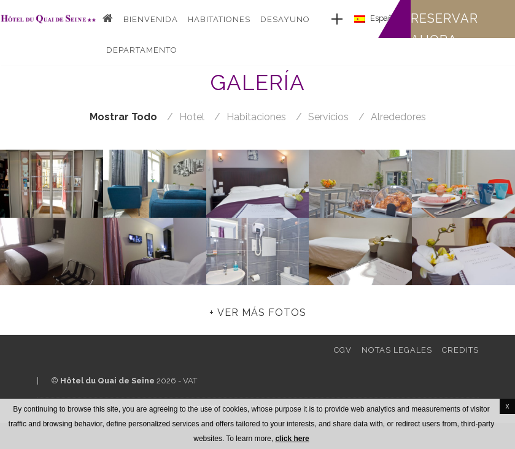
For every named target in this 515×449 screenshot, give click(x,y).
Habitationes (219, 19)
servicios (328, 117)
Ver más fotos (261, 312)
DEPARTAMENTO (141, 50)
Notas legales (397, 350)
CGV (343, 350)
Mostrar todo (123, 117)
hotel (191, 117)
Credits (460, 350)
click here (292, 438)
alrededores (398, 117)
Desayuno (285, 19)
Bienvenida (150, 19)
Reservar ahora (444, 29)
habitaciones (256, 117)
